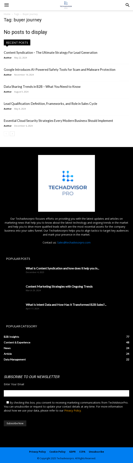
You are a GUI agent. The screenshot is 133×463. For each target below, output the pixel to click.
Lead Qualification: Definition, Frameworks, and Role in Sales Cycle (50, 104)
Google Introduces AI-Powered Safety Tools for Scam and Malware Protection (59, 70)
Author (8, 57)
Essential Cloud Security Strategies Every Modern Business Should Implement (58, 121)
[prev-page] (6, 133)
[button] (127, 5)
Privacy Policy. (72, 410)
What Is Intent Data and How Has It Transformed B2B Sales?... (66, 304)
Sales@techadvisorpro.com (74, 242)
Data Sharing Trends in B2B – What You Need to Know (42, 87)
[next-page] (12, 133)
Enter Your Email (14, 384)
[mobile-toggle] (6, 5)
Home (7, 14)
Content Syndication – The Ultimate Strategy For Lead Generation (50, 52)
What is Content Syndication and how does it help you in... (62, 268)
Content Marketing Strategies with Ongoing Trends (59, 286)
